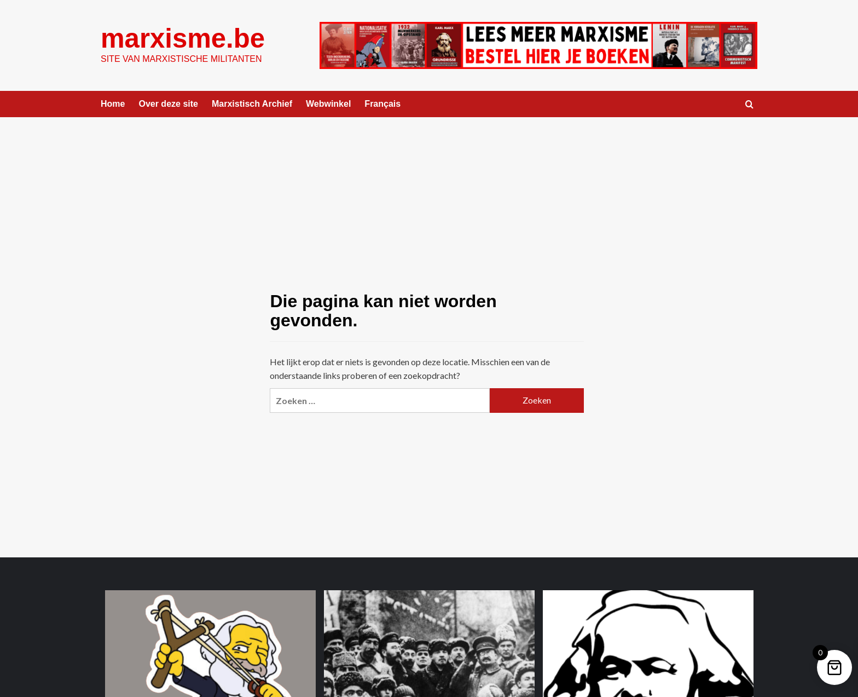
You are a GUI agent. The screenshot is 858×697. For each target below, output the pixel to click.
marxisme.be (183, 38)
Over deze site (168, 103)
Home (113, 103)
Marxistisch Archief (252, 103)
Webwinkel (328, 103)
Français (382, 103)
